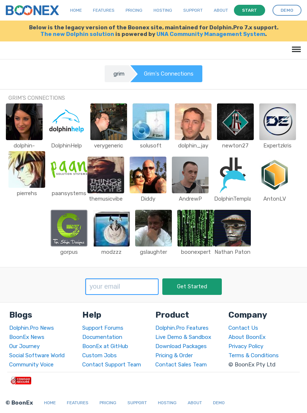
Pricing (134, 10)
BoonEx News (26, 337)
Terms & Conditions (253, 355)
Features (104, 10)
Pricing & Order (174, 355)
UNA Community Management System (210, 34)
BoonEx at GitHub (105, 346)
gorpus (69, 252)
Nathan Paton (232, 252)
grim (118, 73)
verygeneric (108, 145)
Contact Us (243, 328)
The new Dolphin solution (77, 34)
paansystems (69, 193)
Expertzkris (277, 145)
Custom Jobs (99, 355)
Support (193, 10)
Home (76, 10)
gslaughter (153, 252)
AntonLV (274, 198)
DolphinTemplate (235, 198)
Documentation (102, 337)
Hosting (163, 10)
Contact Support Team (111, 364)
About (221, 10)
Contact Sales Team (181, 364)
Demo (219, 402)
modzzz (111, 252)
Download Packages (181, 346)
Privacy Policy (245, 346)
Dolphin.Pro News (31, 328)
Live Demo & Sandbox (183, 337)
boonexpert (196, 252)
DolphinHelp (66, 145)
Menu (295, 45)
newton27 (235, 145)
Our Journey (24, 346)
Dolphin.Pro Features (182, 328)
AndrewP (190, 198)
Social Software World (37, 355)
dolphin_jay (193, 145)
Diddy (148, 198)
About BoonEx (247, 337)
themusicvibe (106, 198)
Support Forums (102, 328)
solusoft (151, 145)
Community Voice (31, 364)
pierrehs (27, 193)
